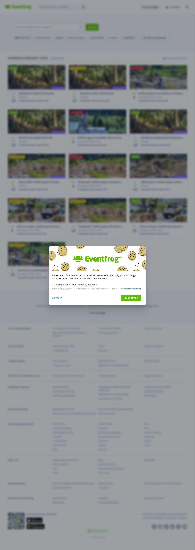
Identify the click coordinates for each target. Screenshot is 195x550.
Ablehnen (57, 297)
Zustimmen (131, 298)
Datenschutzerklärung (132, 289)
